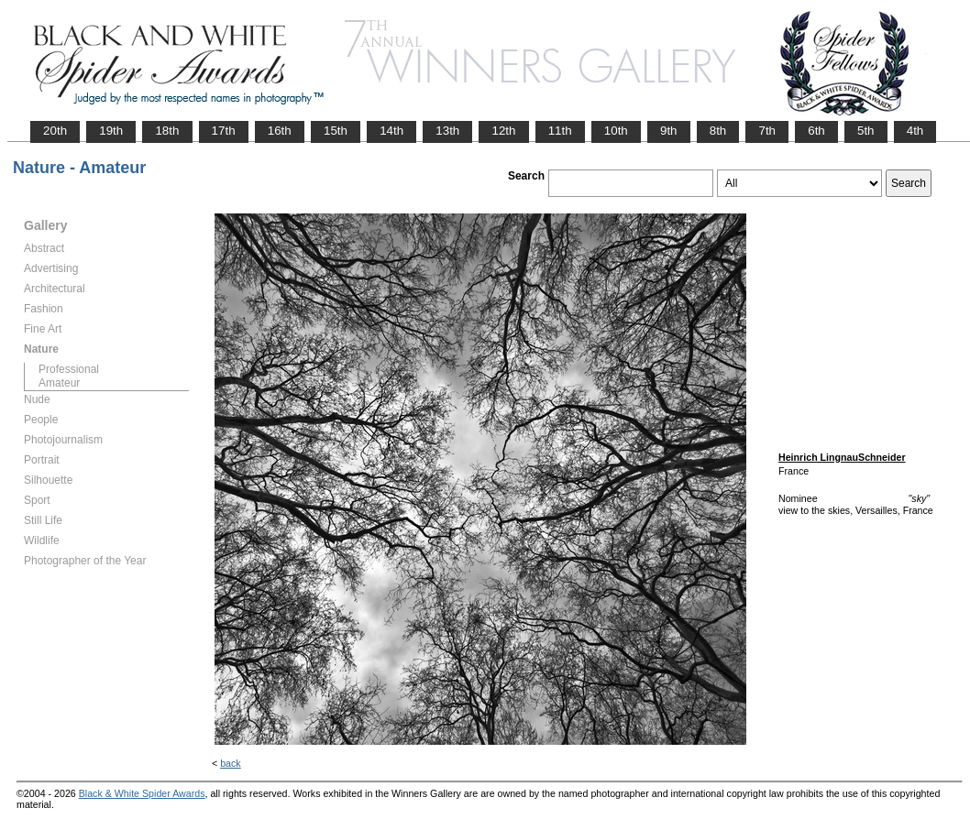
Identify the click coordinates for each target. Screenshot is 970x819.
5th (866, 130)
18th (167, 130)
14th (391, 130)
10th (616, 130)
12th (503, 130)
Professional (69, 369)
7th (767, 130)
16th (280, 130)
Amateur (59, 383)
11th (560, 130)
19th (111, 130)
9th (669, 130)
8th (718, 130)
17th (224, 130)
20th (55, 130)
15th (336, 130)
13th (447, 130)
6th (816, 130)
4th (915, 130)
